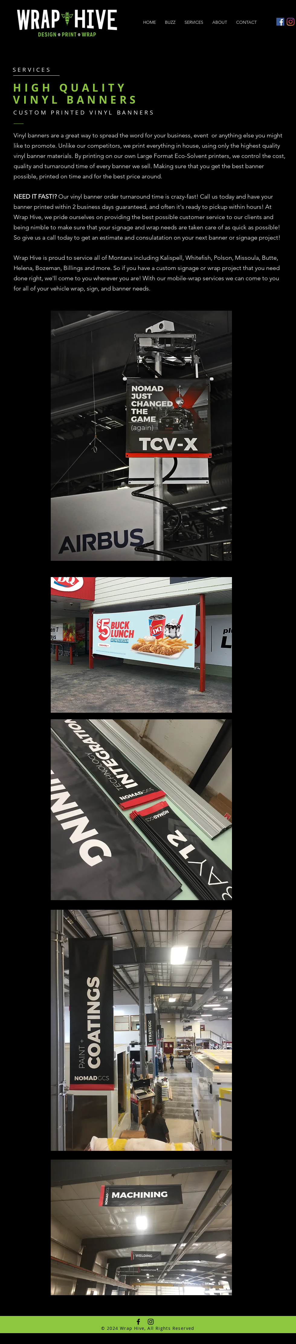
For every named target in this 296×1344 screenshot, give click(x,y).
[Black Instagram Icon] (151, 1322)
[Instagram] (290, 22)
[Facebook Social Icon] (280, 22)
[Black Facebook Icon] (138, 1322)
